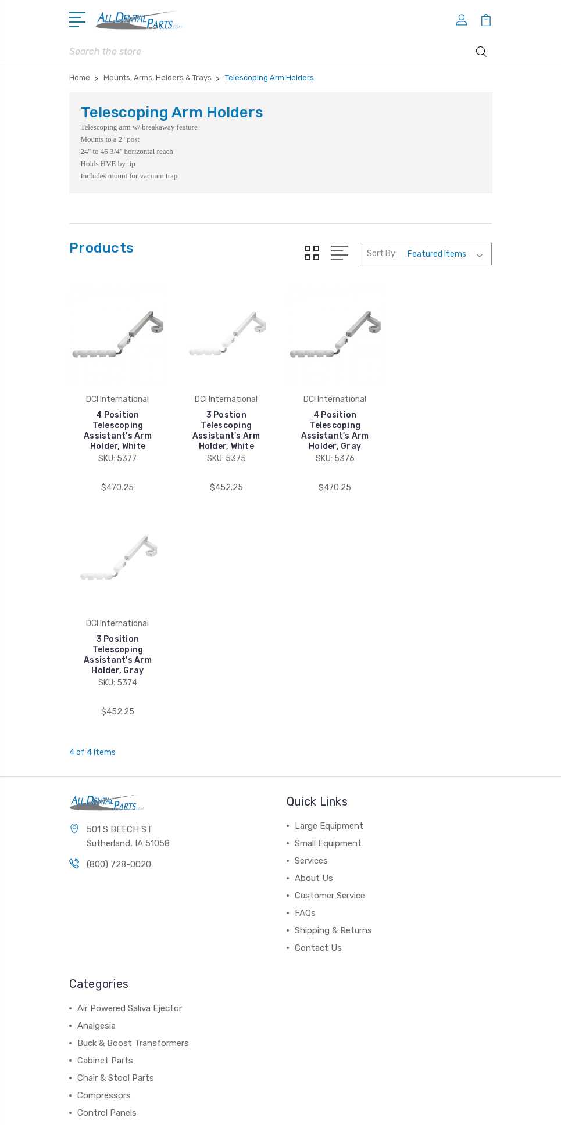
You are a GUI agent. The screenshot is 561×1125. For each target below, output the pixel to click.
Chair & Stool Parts (115, 854)
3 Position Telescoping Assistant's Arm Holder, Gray (443, 430)
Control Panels (107, 888)
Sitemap (331, 1106)
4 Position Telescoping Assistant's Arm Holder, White (118, 430)
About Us (314, 654)
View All (93, 906)
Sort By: (382, 253)
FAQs (305, 689)
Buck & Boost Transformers (133, 819)
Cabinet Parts (105, 836)
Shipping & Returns (333, 706)
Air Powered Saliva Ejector (129, 784)
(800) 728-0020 (119, 640)
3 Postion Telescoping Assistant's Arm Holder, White (226, 430)
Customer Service (330, 671)
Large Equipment (329, 601)
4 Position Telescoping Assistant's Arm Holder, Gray (335, 430)
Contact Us (318, 723)
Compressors (104, 871)
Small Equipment (328, 619)
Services (311, 636)
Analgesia (96, 801)
